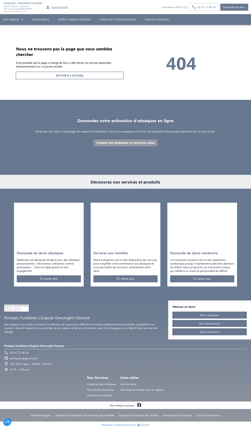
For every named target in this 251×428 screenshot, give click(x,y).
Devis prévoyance (209, 323)
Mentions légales (41, 415)
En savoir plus (49, 278)
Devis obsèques (209, 315)
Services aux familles (99, 395)
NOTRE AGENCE (41, 19)
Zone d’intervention (208, 415)
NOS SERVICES (11, 19)
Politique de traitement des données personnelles (85, 415)
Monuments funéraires (101, 389)
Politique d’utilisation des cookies (139, 415)
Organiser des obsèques (101, 384)
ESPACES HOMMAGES (157, 19)
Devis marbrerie (209, 332)
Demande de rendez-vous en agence (142, 389)
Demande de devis (234, 7)
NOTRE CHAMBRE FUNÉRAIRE (74, 19)
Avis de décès (128, 384)
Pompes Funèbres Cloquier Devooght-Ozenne (34, 345)
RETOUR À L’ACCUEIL (69, 75)
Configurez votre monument (117, 19)
